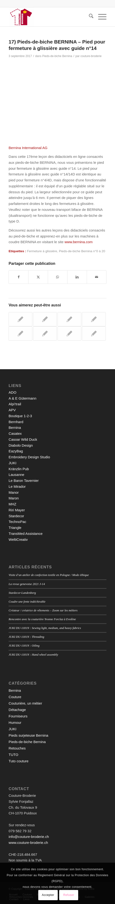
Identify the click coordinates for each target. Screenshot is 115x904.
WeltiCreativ (18, 539)
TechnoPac (17, 522)
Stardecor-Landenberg (22, 593)
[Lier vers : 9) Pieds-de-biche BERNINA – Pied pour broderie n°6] (45, 319)
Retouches (17, 748)
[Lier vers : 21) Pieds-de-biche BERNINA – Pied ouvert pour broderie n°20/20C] (69, 333)
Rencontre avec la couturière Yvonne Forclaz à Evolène (42, 619)
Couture (15, 697)
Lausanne (16, 475)
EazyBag (16, 451)
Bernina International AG (28, 148)
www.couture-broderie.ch (28, 843)
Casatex (15, 433)
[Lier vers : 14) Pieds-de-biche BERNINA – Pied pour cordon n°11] (20, 319)
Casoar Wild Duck (23, 439)
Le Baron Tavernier (23, 481)
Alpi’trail (15, 404)
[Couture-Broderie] (48, 16)
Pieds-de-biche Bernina (57, 56)
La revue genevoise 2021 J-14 (27, 584)
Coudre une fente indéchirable (27, 601)
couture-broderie (91, 56)
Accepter (48, 895)
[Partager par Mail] (96, 277)
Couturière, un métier (25, 703)
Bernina (15, 427)
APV (12, 410)
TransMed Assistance (26, 534)
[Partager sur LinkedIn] (77, 277)
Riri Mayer (17, 510)
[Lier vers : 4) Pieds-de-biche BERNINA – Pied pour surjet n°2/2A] (69, 319)
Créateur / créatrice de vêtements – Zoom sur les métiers (43, 610)
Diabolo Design (21, 445)
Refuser (68, 895)
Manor (14, 492)
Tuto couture (19, 761)
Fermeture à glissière (42, 251)
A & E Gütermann (22, 398)
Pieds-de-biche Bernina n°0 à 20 (82, 251)
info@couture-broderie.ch (29, 837)
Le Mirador (17, 486)
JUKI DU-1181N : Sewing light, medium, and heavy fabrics (45, 628)
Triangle (15, 528)
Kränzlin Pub (19, 469)
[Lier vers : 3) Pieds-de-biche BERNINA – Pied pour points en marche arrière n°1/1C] (20, 333)
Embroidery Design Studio (29, 457)
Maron (14, 498)
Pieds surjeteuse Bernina (28, 735)
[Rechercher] (88, 16)
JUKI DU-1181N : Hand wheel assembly (33, 654)
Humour (15, 722)
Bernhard (16, 422)
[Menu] (99, 16)
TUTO (13, 755)
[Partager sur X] (38, 277)
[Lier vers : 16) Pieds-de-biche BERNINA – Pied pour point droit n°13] (45, 333)
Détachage (17, 710)
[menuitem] (88, 16)
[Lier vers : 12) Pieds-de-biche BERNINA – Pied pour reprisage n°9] (94, 319)
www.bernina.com (78, 242)
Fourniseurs (18, 716)
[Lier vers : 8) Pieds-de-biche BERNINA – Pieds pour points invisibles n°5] (94, 333)
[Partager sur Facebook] (18, 277)
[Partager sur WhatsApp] (57, 277)
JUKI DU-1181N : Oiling (24, 645)
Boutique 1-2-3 (20, 416)
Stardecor (16, 516)
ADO (12, 392)
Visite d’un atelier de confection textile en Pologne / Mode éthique (49, 575)
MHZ (12, 504)
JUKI (12, 463)
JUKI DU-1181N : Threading (26, 636)
